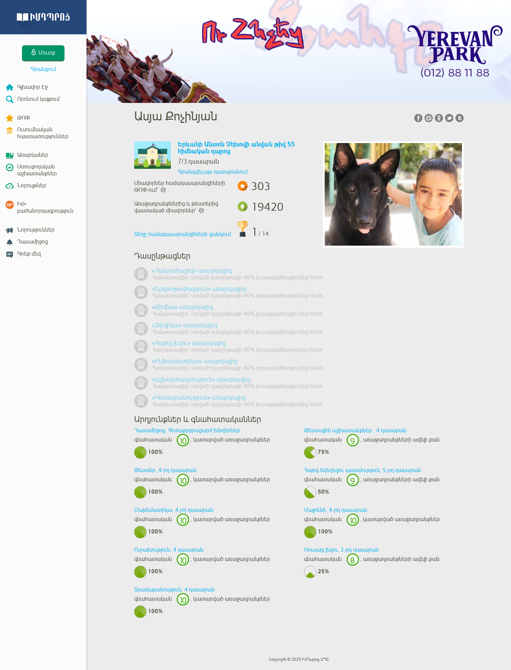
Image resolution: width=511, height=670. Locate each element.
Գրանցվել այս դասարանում (213, 171)
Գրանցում (43, 69)
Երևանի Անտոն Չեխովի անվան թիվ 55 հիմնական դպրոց (236, 148)
